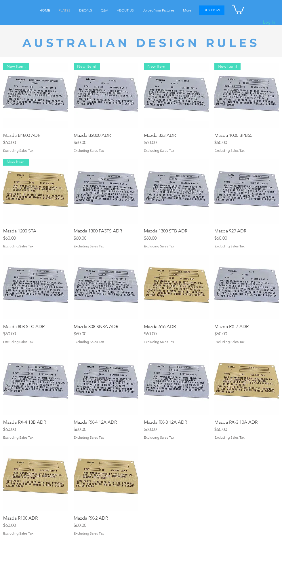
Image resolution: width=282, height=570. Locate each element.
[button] (238, 9)
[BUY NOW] (211, 10)
